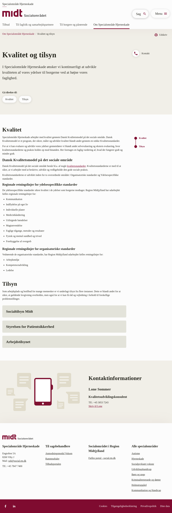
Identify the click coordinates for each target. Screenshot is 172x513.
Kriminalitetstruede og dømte (146, 479)
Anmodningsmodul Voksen (58, 453)
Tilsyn (25, 99)
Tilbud (6, 24)
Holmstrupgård (139, 485)
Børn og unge (138, 474)
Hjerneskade (138, 458)
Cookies (103, 506)
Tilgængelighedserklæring (124, 506)
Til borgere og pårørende (73, 24)
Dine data (165, 506)
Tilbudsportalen (53, 464)
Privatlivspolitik (148, 506)
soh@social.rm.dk (17, 461)
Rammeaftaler (52, 458)
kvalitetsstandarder (76, 166)
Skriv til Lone (95, 406)
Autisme (136, 453)
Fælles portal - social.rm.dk (102, 458)
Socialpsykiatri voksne (143, 464)
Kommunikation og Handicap (146, 490)
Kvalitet (9, 99)
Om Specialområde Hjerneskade (111, 24)
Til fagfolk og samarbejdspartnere (34, 24)
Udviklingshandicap (141, 469)
